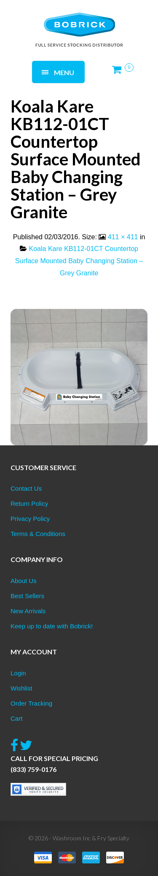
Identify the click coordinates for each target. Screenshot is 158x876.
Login (18, 673)
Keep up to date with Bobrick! (52, 626)
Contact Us (26, 488)
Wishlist (21, 688)
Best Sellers (27, 595)
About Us (24, 580)
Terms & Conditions (38, 533)
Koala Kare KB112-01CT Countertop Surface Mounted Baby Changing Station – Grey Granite (79, 261)
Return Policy (29, 503)
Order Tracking (31, 703)
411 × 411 (123, 237)
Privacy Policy (30, 518)
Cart (16, 718)
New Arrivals (28, 611)
